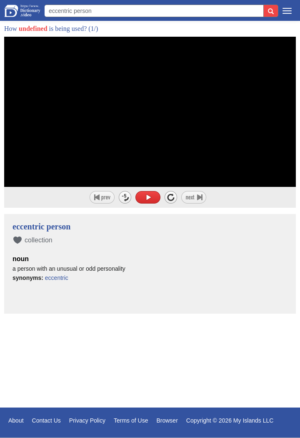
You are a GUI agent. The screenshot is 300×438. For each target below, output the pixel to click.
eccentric (56, 277)
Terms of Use (131, 420)
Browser (167, 420)
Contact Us (46, 420)
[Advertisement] (150, 361)
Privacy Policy (87, 420)
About (16, 420)
